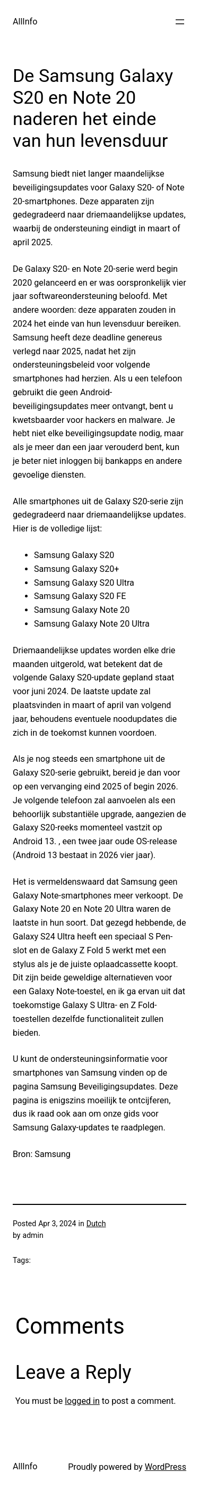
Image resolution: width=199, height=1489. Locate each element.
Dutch (96, 1223)
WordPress (165, 1467)
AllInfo (25, 21)
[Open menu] (180, 21)
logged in (82, 1401)
